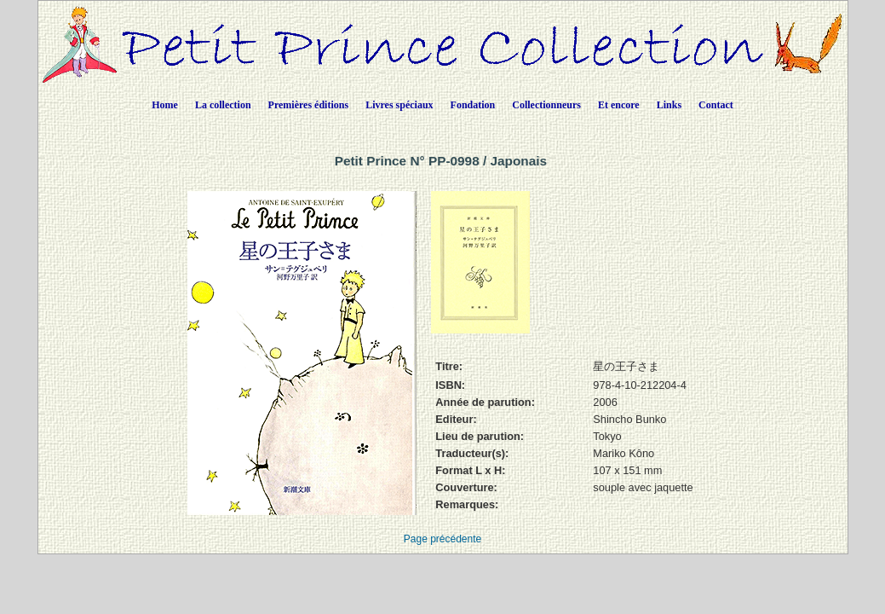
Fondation (473, 105)
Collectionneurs (546, 105)
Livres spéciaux (399, 105)
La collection (223, 105)
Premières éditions (308, 105)
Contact (715, 105)
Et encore (619, 105)
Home (165, 105)
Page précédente (442, 539)
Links (669, 105)
